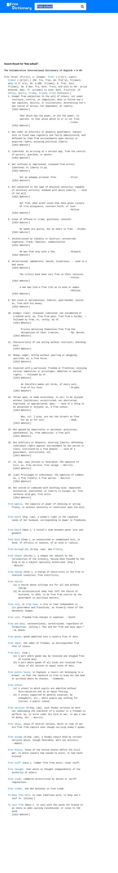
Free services (16, 708)
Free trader (15, 789)
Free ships (14, 724)
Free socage (15, 737)
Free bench (14, 517)
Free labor (14, 643)
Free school (15, 685)
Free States (15, 750)
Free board (14, 530)
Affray (12, 93)
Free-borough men (18, 549)
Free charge (15, 572)
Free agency (15, 504)
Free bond (14, 539)
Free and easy (16, 624)
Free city (14, 604)
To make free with (19, 795)
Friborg (57, 549)
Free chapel (15, 556)
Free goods (14, 636)
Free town (32, 604)
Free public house (19, 672)
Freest (12, 80)
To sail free (16, 805)
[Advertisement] (59, 35)
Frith (52, 93)
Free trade (14, 779)
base (15, 465)
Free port (14, 653)
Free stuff (14, 763)
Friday (32, 93)
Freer (51, 77)
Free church (15, 581)
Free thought (16, 769)
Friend (43, 93)
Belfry (22, 93)
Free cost (14, 617)
